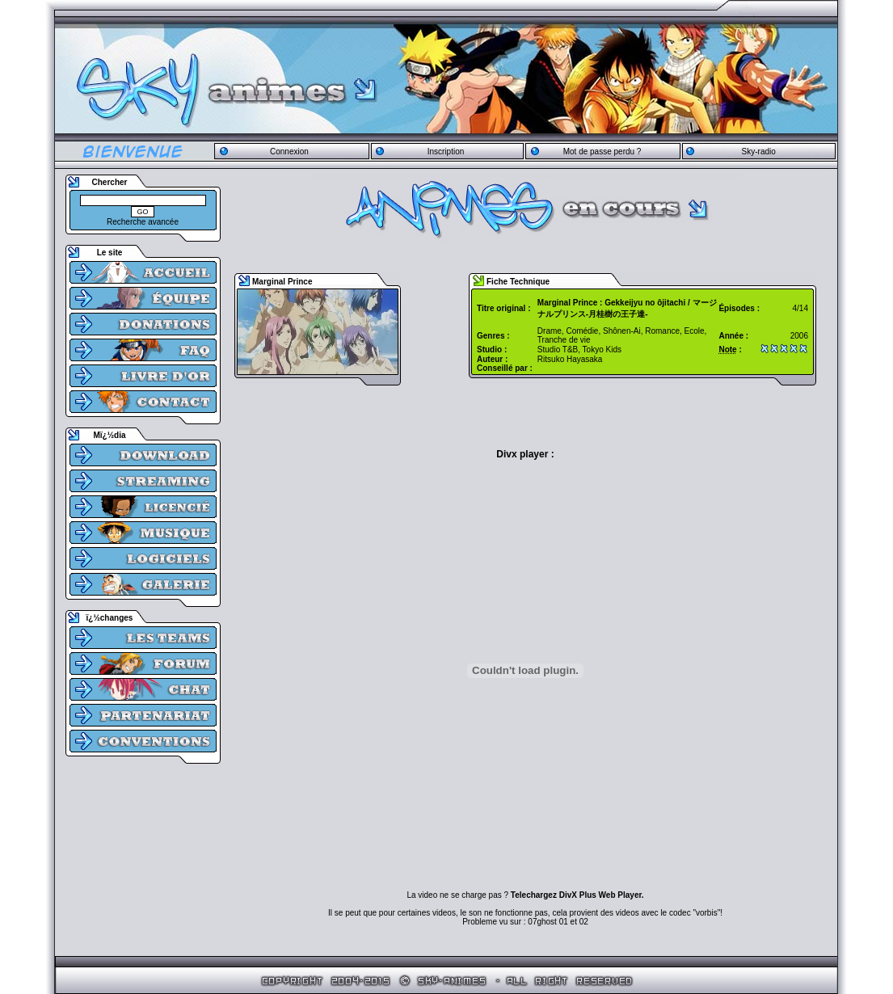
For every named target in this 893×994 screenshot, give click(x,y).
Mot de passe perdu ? (602, 151)
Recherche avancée (143, 221)
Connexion (289, 151)
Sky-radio (759, 151)
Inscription (446, 151)
